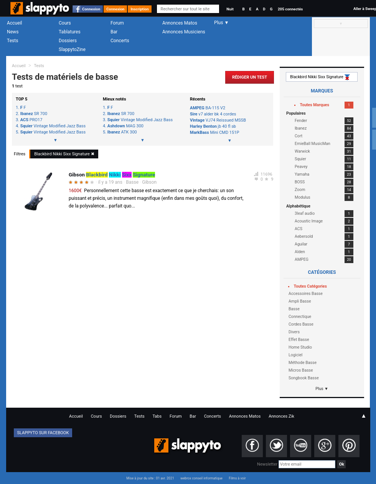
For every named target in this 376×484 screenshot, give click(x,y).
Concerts (119, 40)
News (12, 32)
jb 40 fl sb (213, 126)
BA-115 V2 (207, 107)
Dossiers (68, 40)
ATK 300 (122, 132)
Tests (12, 40)
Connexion (91, 9)
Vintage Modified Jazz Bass (53, 126)
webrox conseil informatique (201, 478)
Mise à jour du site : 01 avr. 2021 (150, 478)
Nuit (229, 9)
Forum (117, 23)
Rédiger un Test (249, 77)
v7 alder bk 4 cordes (213, 114)
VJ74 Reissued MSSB (218, 120)
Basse (132, 182)
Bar (113, 32)
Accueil (14, 23)
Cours (65, 23)
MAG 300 (125, 126)
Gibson (149, 182)
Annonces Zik (281, 416)
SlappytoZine (72, 49)
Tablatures (70, 32)
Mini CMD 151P (214, 132)
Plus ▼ (321, 388)
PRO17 (31, 120)
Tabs (157, 416)
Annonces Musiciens (183, 32)
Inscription (139, 9)
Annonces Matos (179, 23)
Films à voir (237, 478)
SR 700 (33, 114)
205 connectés (290, 9)
